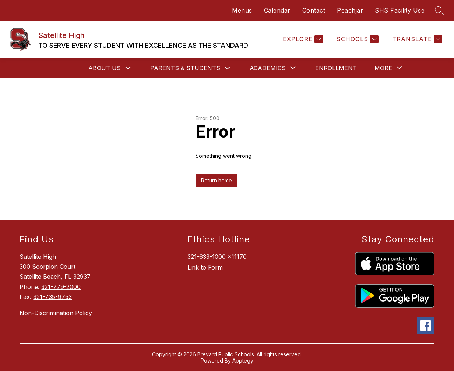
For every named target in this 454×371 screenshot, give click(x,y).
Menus (242, 10)
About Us (104, 68)
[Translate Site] (416, 39)
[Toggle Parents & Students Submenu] (227, 68)
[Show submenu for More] (383, 68)
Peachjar (350, 10)
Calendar (277, 10)
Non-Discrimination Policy (56, 313)
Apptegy (242, 360)
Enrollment (336, 68)
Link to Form (205, 267)
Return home (216, 180)
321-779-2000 (61, 286)
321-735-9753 (52, 296)
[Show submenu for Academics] (268, 68)
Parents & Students (185, 68)
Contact (313, 10)
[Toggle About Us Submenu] (128, 68)
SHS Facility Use (400, 10)
